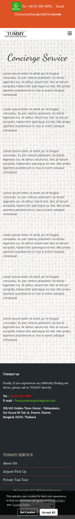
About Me (10, 462)
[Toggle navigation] (69, 33)
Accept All (48, 512)
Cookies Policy (21, 504)
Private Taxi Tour (15, 479)
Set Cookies (27, 512)
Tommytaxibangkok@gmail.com (34, 400)
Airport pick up (14, 471)
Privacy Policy (56, 500)
